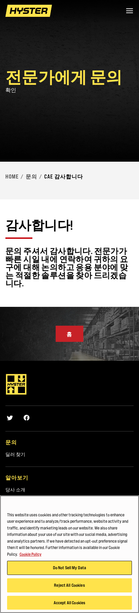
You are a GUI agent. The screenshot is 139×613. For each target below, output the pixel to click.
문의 (31, 176)
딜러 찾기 (15, 454)
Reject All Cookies (69, 588)
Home (12, 176)
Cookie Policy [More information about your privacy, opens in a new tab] (30, 557)
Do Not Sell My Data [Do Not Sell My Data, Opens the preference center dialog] (69, 571)
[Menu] (130, 11)
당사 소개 (15, 489)
